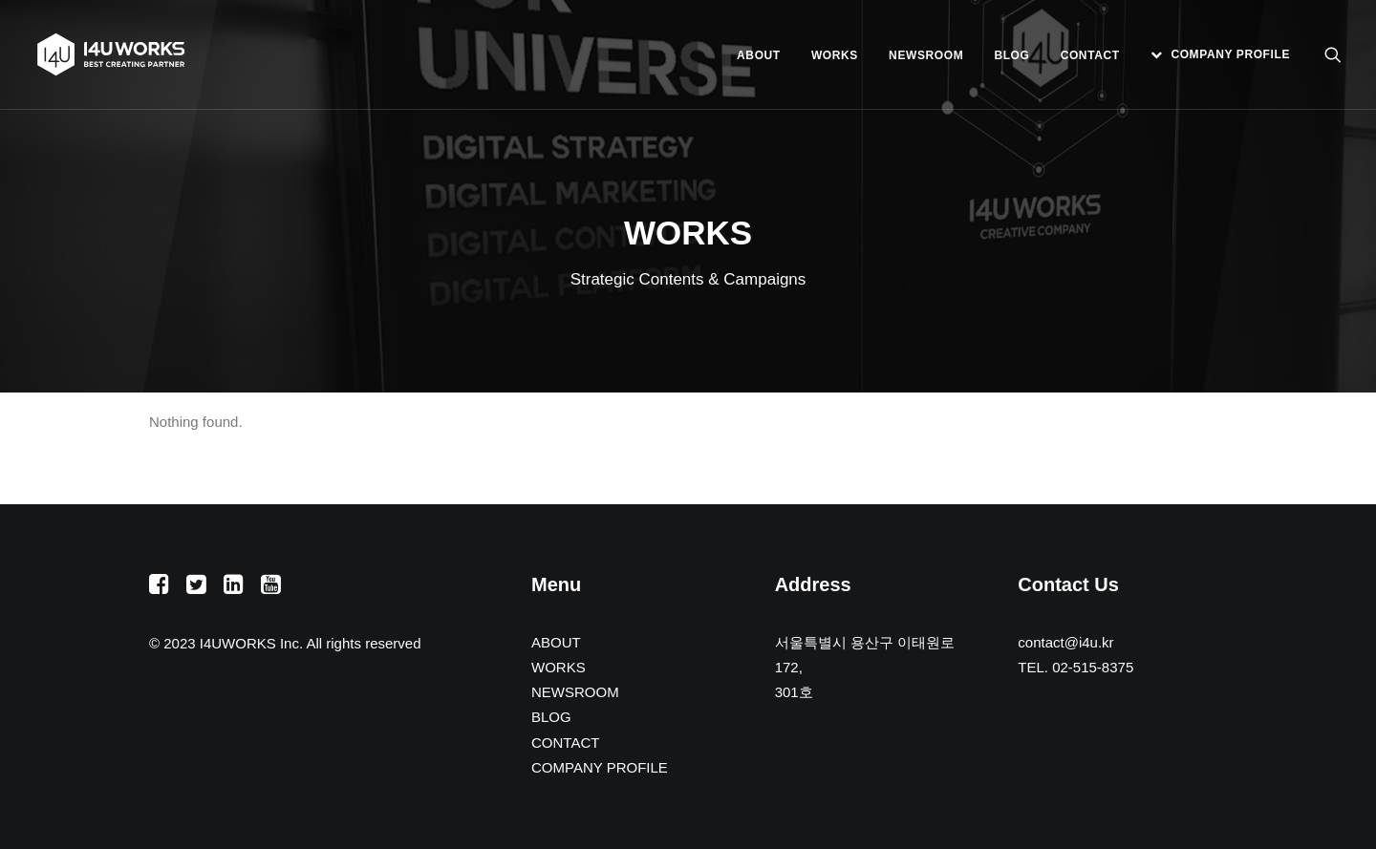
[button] (1333, 54)
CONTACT (1090, 55)
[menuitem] (758, 55)
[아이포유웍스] (110, 54)
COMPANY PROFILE (1230, 54)
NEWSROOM (926, 55)
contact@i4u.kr (1065, 642)
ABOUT (759, 55)
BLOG (1011, 55)
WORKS (834, 55)
